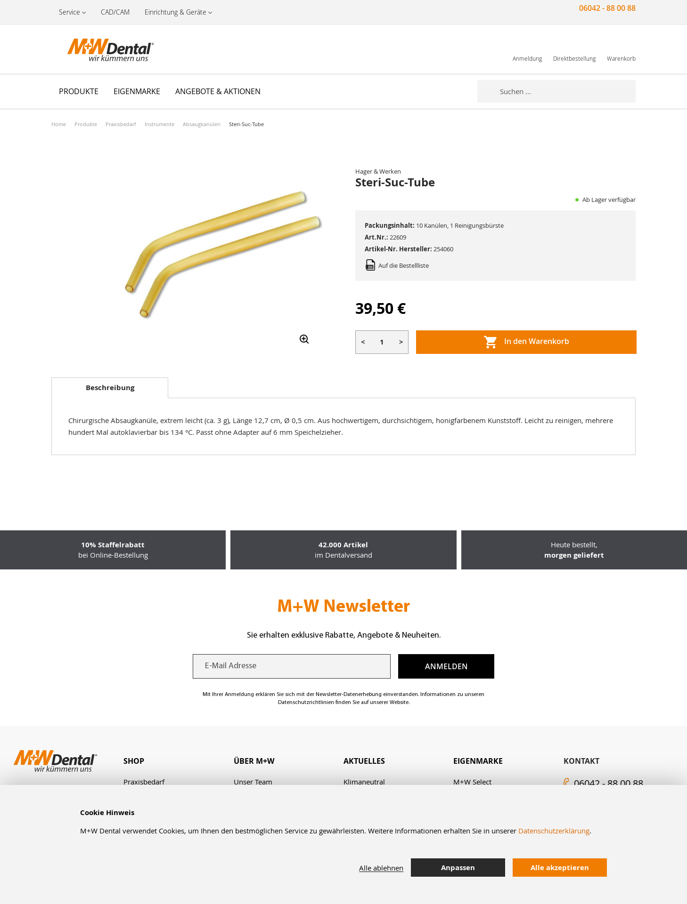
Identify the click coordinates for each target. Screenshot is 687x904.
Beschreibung (110, 387)
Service (69, 12)
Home (58, 124)
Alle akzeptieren (560, 867)
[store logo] (98, 49)
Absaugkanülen (202, 124)
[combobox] (568, 91)
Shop (133, 761)
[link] (527, 49)
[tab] (109, 387)
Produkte (85, 124)
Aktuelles (364, 761)
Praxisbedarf (121, 124)
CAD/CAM (115, 12)
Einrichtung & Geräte (175, 12)
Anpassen (458, 867)
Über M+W (254, 761)
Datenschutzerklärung (553, 830)
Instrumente (159, 124)
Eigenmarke (478, 761)
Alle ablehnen (381, 867)
